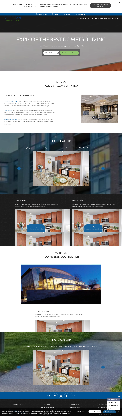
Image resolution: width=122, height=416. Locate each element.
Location (116, 18)
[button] (42, 14)
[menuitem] (89, 18)
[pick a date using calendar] (57, 53)
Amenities (109, 18)
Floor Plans (90, 18)
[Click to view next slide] (103, 168)
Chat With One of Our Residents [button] (100, 5)
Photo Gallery (8, 110)
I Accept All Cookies (109, 411)
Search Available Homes (69, 53)
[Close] (119, 412)
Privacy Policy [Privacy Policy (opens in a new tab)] (66, 413)
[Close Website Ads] (119, 2)
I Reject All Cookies (95, 411)
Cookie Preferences (81, 411)
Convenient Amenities (10, 119)
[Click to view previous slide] (19, 168)
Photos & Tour (99, 18)
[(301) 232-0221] (81, 14)
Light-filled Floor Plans (10, 101)
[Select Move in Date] (49, 53)
